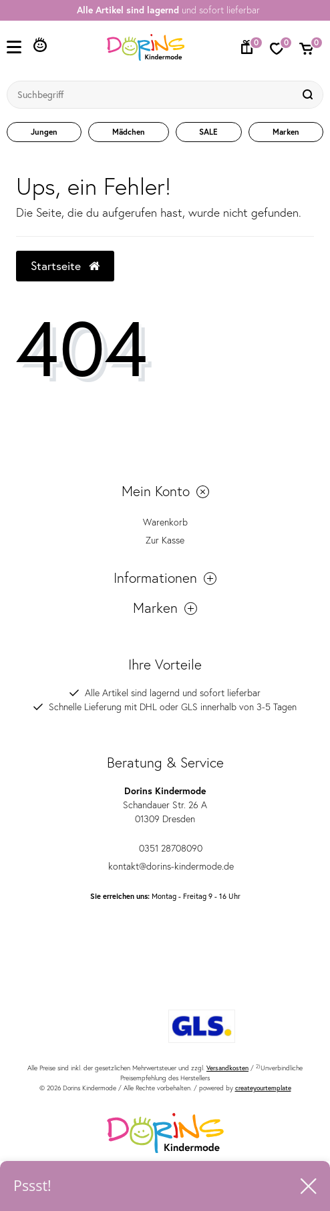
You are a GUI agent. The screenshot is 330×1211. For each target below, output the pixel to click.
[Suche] (309, 94)
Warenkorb (165, 522)
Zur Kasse (165, 540)
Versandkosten (227, 1068)
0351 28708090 (165, 848)
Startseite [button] (65, 266)
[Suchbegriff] (151, 94)
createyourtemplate (263, 1088)
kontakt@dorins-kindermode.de (165, 866)
